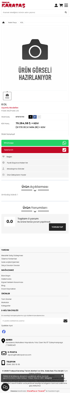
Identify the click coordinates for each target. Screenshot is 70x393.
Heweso (14, 391)
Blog (3, 285)
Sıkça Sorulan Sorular (10, 265)
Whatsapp (35, 143)
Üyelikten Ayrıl (7, 325)
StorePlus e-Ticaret (36, 391)
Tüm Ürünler (6, 299)
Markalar (5, 302)
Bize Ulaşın (5, 275)
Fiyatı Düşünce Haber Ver (15, 162)
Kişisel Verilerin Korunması (12, 282)
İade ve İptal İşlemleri (10, 262)
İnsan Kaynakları (8, 289)
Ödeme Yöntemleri (9, 259)
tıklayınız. (48, 378)
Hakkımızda (6, 279)
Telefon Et (35, 150)
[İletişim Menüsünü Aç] (5, 387)
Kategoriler (5, 306)
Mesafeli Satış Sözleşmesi (12, 255)
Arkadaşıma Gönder (13, 168)
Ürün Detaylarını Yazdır (14, 175)
